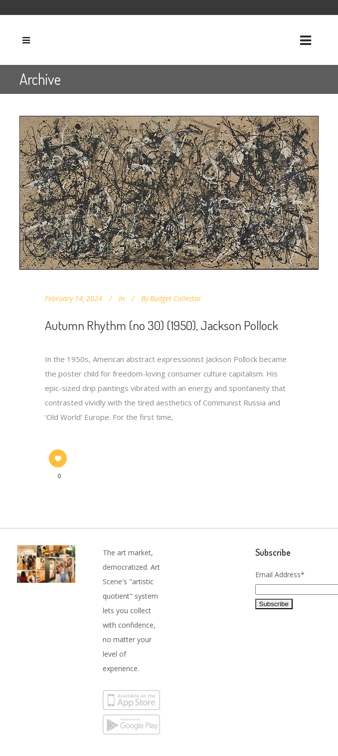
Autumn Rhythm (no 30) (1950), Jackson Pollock (161, 325)
